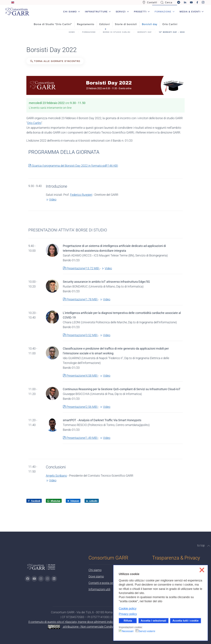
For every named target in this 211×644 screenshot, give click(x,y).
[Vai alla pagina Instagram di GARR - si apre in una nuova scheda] (41, 579)
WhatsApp (53, 501)
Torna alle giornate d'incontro (55, 61)
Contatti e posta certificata (106, 583)
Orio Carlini (169, 24)
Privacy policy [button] (128, 614)
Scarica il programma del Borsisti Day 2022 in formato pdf (73, 165)
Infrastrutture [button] (98, 11)
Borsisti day (149, 24)
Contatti (149, 2)
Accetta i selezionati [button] (153, 620)
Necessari (127, 631)
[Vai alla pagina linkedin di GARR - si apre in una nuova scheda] (54, 579)
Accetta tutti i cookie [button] (185, 620)
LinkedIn (91, 501)
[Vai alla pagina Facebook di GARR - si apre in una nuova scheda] (28, 579)
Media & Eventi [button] (192, 11)
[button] (208, 545)
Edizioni (104, 24)
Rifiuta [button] (128, 620)
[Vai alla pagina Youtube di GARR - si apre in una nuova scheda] (34, 579)
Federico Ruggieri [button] (81, 194)
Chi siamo (95, 570)
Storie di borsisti (126, 24)
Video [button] (51, 199)
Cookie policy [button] (127, 608)
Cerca (166, 2)
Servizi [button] (122, 11)
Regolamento (85, 24)
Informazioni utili (99, 589)
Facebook (34, 501)
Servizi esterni (147, 631)
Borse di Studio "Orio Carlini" (53, 24)
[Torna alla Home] (17, 11)
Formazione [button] (165, 11)
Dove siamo (96, 576)
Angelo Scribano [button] (56, 475)
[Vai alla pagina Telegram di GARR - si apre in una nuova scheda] (47, 579)
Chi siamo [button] (71, 11)
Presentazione (81, 268)
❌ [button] (201, 570)
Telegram (73, 501)
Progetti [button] (142, 11)
